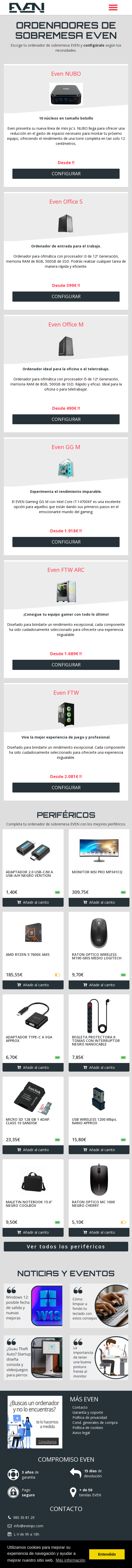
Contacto (80, 1407)
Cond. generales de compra (95, 1422)
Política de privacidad (89, 1417)
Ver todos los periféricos (66, 1246)
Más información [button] (70, 1560)
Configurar (66, 173)
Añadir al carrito (33, 902)
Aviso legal (81, 1432)
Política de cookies (87, 1427)
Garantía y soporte (87, 1412)
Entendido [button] (107, 1554)
